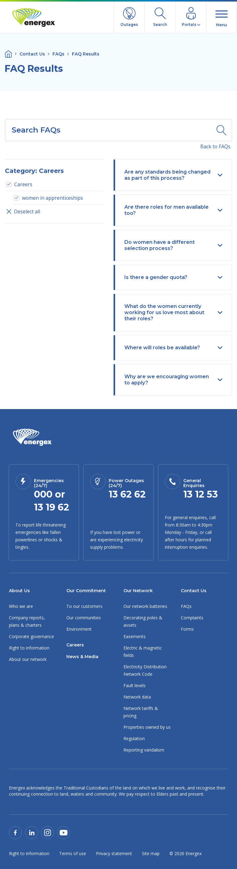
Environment (79, 629)
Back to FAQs (215, 146)
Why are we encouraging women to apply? (173, 380)
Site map (151, 853)
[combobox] (108, 130)
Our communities (83, 618)
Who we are (21, 606)
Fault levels (134, 685)
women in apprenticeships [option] (52, 198)
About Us (19, 590)
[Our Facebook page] (15, 832)
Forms (187, 629)
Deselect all (22, 211)
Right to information (29, 648)
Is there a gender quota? (173, 277)
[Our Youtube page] (63, 832)
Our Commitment (86, 590)
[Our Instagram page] (47, 832)
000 (43, 494)
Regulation (134, 738)
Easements (134, 636)
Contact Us (32, 54)
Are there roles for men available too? (173, 210)
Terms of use (72, 853)
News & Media (82, 656)
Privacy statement (114, 853)
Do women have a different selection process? (173, 245)
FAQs (58, 54)
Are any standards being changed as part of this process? (173, 175)
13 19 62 (51, 507)
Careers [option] (23, 184)
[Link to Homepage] (32, 437)
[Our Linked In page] (31, 832)
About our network (28, 659)
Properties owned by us (147, 727)
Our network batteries (145, 606)
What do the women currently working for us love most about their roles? (173, 312)
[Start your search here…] (108, 130)
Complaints (192, 618)
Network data (137, 697)
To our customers (84, 606)
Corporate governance (31, 636)
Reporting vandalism (143, 750)
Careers (75, 645)
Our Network (138, 590)
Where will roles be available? (173, 347)
